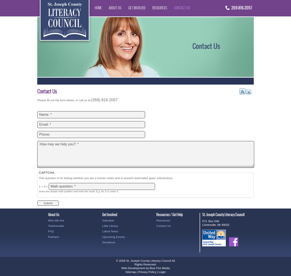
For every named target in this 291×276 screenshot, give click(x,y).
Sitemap (130, 272)
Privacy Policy (147, 272)
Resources (159, 7)
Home (98, 7)
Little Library (110, 226)
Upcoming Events (113, 237)
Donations (108, 242)
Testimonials (56, 226)
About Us (115, 7)
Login (162, 272)
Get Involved (137, 7)
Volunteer (108, 220)
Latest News (110, 231)
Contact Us (182, 7)
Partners (53, 237)
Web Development (133, 268)
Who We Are (56, 220)
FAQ (51, 231)
